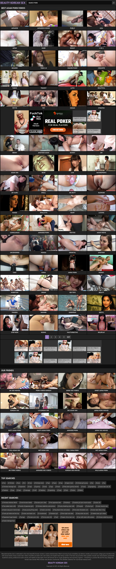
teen (19, 490)
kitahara (67, 502)
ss (24, 483)
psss (98, 483)
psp (13, 490)
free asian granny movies (71, 486)
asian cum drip (46, 510)
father (81, 490)
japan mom (70, 483)
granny (38, 486)
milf (35, 490)
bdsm (73, 490)
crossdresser (42, 513)
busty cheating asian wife (66, 506)
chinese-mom (40, 483)
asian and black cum (29, 513)
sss (4, 483)
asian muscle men (102, 506)
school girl (90, 506)
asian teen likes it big (98, 510)
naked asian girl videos (99, 513)
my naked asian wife (10, 506)
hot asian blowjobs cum (81, 510)
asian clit (97, 502)
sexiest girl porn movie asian (82, 502)
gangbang (93, 486)
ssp (61, 483)
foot (66, 490)
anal (45, 486)
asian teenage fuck (9, 521)
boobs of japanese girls (26, 506)
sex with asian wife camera (86, 517)
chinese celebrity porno (105, 517)
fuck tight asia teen (67, 513)
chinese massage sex (10, 486)
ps (92, 483)
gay (52, 486)
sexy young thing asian (31, 510)
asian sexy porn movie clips (12, 510)
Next (68, 337)
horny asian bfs (47, 517)
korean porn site (34, 517)
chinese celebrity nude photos (46, 506)
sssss (84, 486)
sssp (60, 490)
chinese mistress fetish (10, 502)
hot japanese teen (55, 502)
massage (27, 490)
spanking (52, 490)
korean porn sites (41, 502)
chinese (12, 483)
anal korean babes (26, 502)
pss (19, 483)
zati (57, 517)
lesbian (6, 490)
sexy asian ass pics (82, 513)
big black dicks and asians (62, 510)
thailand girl (54, 513)
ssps (30, 486)
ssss (30, 483)
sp (104, 483)
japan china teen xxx (68, 517)
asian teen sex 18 (105, 486)
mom (58, 486)
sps (49, 483)
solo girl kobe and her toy (11, 513)
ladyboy (43, 490)
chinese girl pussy (82, 483)
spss (55, 483)
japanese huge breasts (10, 517)
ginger (23, 517)
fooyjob (80, 506)
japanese (22, 486)
